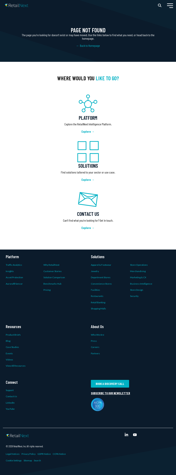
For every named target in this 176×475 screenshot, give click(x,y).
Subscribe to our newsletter (110, 393)
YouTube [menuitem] (10, 408)
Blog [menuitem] (8, 340)
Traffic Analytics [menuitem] (14, 264)
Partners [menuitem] (95, 353)
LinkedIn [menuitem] (10, 402)
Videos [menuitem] (9, 359)
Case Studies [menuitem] (12, 347)
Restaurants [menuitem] (97, 296)
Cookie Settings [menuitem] (14, 460)
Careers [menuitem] (95, 347)
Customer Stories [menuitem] (52, 271)
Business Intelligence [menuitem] (141, 283)
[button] (170, 5)
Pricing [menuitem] (47, 289)
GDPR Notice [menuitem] (44, 453)
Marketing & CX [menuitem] (138, 277)
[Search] (159, 5)
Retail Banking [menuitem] (98, 302)
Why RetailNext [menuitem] (51, 264)
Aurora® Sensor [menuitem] (14, 283)
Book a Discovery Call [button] (110, 383)
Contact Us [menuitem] (11, 396)
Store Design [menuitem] (136, 289)
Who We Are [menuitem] (97, 334)
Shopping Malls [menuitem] (98, 308)
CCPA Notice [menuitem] (59, 453)
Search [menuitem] (37, 460)
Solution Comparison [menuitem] (54, 277)
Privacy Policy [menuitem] (29, 453)
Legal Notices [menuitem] (13, 453)
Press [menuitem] (94, 340)
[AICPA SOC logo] (97, 409)
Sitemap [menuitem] (28, 460)
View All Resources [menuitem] (16, 365)
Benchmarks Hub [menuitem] (52, 283)
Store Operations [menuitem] (139, 264)
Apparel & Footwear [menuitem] (101, 264)
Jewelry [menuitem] (95, 271)
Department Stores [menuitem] (100, 277)
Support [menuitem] (10, 390)
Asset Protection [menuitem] (14, 277)
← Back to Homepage (88, 45)
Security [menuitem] (134, 296)
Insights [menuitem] (10, 271)
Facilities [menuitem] (95, 289)
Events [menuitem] (9, 353)
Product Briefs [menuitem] (13, 334)
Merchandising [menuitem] (138, 271)
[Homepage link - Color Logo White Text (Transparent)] (17, 435)
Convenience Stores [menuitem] (101, 283)
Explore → (88, 131)
